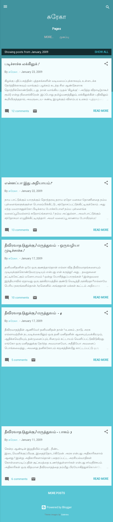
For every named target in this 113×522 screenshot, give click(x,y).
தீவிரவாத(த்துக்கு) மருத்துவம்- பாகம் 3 (38, 431)
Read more (100, 111)
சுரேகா (56, 17)
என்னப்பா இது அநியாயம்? (28, 183)
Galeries (65, 514)
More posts (56, 493)
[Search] (107, 8)
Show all (101, 52)
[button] (106, 64)
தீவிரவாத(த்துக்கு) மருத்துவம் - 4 (33, 313)
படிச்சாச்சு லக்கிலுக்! (22, 64)
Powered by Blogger (56, 507)
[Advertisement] (56, 147)
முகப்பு (56, 37)
